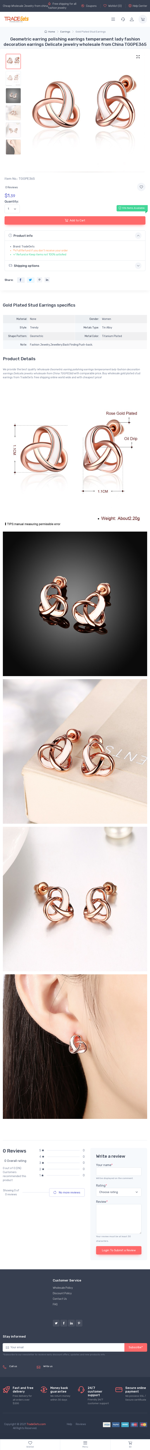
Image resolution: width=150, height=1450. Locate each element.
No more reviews (67, 1192)
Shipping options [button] (24, 265)
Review (102, 1202)
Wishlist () (112, 6)
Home (49, 31)
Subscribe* (136, 1347)
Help (69, 1424)
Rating (101, 1185)
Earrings (65, 31)
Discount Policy (62, 1293)
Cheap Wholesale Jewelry (18, 6)
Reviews (81, 1424)
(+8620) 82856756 (21, 1370)
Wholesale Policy (63, 1287)
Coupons (89, 6)
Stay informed (14, 1336)
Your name (104, 1165)
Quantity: (12, 201)
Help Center (138, 6)
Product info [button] (21, 235)
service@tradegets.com (58, 1370)
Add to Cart (75, 220)
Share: (9, 280)
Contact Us (60, 1299)
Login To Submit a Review (119, 1250)
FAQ (55, 1304)
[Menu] (113, 19)
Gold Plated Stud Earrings (91, 31)
